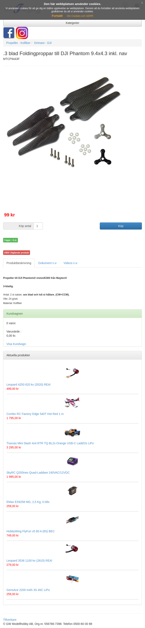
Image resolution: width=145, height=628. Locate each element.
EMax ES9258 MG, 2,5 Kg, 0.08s (27, 502)
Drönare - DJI (43, 43)
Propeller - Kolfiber (18, 43)
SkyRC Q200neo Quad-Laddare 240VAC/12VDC (38, 472)
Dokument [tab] (47, 263)
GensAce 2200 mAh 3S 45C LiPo (28, 590)
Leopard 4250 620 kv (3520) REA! (28, 384)
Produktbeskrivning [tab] (18, 263)
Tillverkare (9, 619)
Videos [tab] (70, 263)
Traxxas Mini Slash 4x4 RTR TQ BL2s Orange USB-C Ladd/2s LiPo (50, 443)
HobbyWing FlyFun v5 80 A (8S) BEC (30, 531)
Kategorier (72, 23)
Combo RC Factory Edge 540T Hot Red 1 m (35, 414)
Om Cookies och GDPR (80, 16)
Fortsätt (57, 15)
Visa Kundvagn (16, 344)
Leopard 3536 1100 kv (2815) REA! (29, 560)
